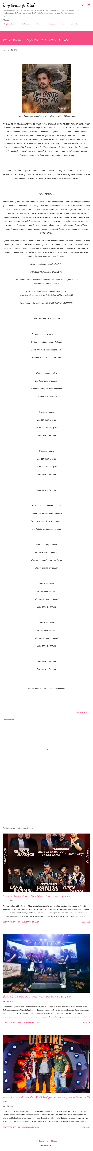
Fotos (61, 24)
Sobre (37, 24)
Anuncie (73, 24)
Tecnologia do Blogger (46, 1141)
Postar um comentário (28, 922)
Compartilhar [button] (80, 712)
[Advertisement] (46, 802)
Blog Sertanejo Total (18, 5)
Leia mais (86, 922)
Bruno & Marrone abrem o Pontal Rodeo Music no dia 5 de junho (36, 896)
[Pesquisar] (82, 4)
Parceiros (49, 24)
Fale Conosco (24, 24)
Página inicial (8, 24)
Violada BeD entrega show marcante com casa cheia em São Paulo (37, 996)
